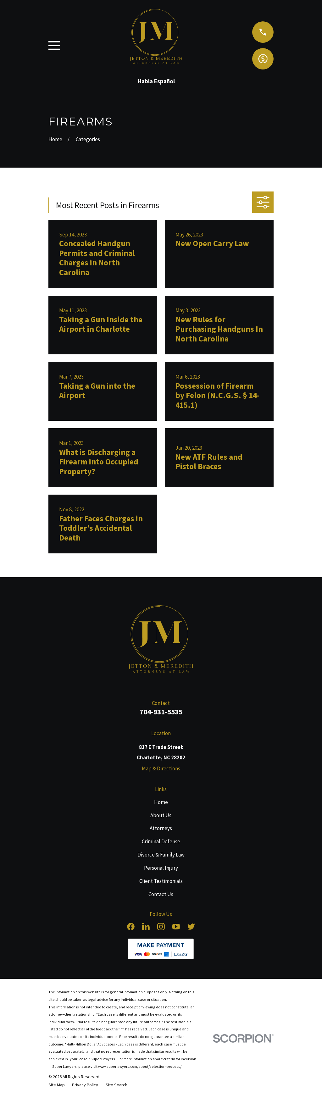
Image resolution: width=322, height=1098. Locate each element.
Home (161, 802)
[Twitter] (191, 926)
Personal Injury (161, 867)
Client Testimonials (161, 881)
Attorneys (161, 828)
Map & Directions (161, 768)
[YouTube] (176, 926)
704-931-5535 (161, 711)
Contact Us (160, 894)
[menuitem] (56, 1085)
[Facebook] (131, 926)
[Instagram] (161, 926)
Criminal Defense (161, 841)
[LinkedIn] (146, 926)
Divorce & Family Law (161, 854)
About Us (160, 815)
